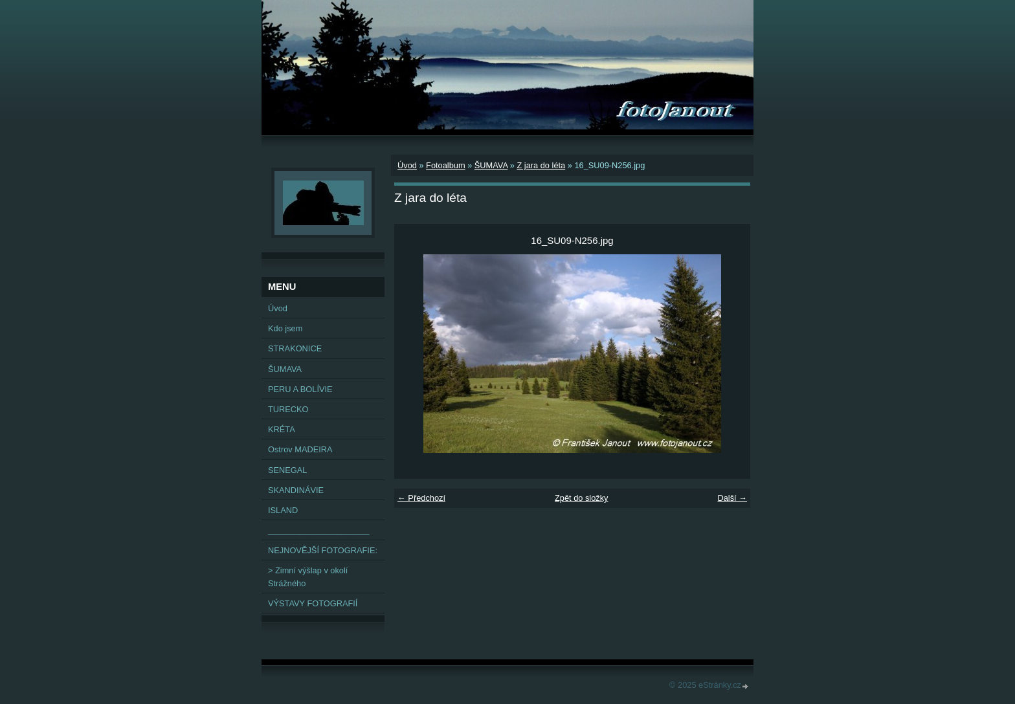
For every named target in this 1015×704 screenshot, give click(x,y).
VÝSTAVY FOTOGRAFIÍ (312, 603)
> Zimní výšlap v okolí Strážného (308, 577)
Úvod (407, 165)
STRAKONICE (295, 348)
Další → (732, 498)
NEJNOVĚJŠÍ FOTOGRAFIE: (322, 550)
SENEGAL (287, 470)
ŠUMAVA (491, 165)
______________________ (319, 530)
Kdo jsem (285, 328)
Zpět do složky (581, 498)
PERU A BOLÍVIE (300, 389)
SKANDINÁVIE (296, 490)
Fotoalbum (445, 165)
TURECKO (288, 409)
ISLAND (283, 510)
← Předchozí (421, 498)
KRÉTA (281, 429)
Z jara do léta (541, 165)
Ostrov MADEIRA (300, 449)
